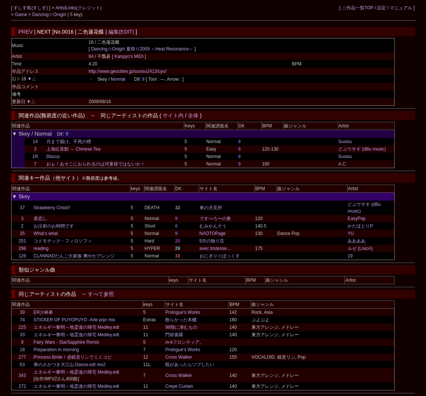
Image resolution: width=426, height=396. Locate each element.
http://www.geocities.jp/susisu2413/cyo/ (127, 71)
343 (22, 375)
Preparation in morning (56, 349)
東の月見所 (211, 207)
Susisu (345, 141)
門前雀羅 (174, 334)
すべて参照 (101, 294)
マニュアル (401, 7)
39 (22, 312)
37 (22, 207)
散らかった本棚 (181, 319)
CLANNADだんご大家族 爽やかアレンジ (74, 256)
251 (22, 241)
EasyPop (356, 218)
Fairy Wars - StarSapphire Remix (66, 342)
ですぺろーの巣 (215, 218)
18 (22, 349)
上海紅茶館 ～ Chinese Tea (73, 149)
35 (22, 233)
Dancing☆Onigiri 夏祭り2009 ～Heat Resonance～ (142, 49)
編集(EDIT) (121, 32)
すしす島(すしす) (31, 7)
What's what (46, 233)
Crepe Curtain (179, 386)
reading (41, 248)
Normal (118, 79)
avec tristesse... (215, 248)
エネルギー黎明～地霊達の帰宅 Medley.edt (76, 327)
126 (22, 256)
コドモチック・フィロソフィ (63, 241)
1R (35, 156)
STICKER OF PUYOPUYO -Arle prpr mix (74, 319)
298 (22, 248)
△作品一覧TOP (357, 7)
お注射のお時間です (54, 226)
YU (351, 233)
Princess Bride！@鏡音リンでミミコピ (73, 357)
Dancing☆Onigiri (49, 14)
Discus (53, 156)
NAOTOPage (213, 233)
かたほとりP (360, 226)
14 (35, 141)
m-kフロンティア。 (184, 342)
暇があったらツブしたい (189, 364)
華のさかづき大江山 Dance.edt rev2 (70, 364)
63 (22, 364)
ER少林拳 (43, 312)
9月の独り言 (212, 241)
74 (22, 319)
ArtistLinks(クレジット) (79, 7)
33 (22, 334)
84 (91, 56)
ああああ (356, 241)
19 (350, 256)
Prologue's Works (182, 312)
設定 (381, 7)
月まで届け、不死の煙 (68, 141)
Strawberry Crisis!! (52, 207)
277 (22, 357)
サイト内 (173, 115)
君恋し (40, 218)
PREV (26, 32)
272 (22, 386)
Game (21, 14)
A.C (342, 164)
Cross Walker (178, 357)
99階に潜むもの (181, 327)
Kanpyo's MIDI (129, 56)
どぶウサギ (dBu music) (362, 149)
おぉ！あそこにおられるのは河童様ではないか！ (95, 164)
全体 (193, 115)
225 (22, 327)
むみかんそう (213, 226)
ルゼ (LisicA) (360, 248)
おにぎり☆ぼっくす (220, 256)
